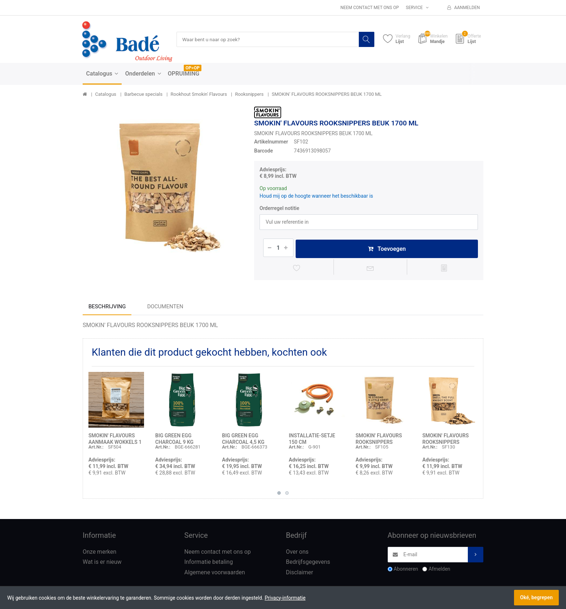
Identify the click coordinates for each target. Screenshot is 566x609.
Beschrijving (107, 307)
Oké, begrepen (536, 597)
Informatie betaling (208, 563)
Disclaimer (299, 573)
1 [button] (279, 494)
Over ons (297, 552)
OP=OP (193, 68)
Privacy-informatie (285, 598)
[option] (163, 187)
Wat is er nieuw (102, 563)
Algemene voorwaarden (214, 573)
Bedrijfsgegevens (308, 563)
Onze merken (99, 552)
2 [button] (287, 494)
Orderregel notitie (279, 208)
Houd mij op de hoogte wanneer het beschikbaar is (316, 196)
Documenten (165, 307)
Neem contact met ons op (369, 7)
